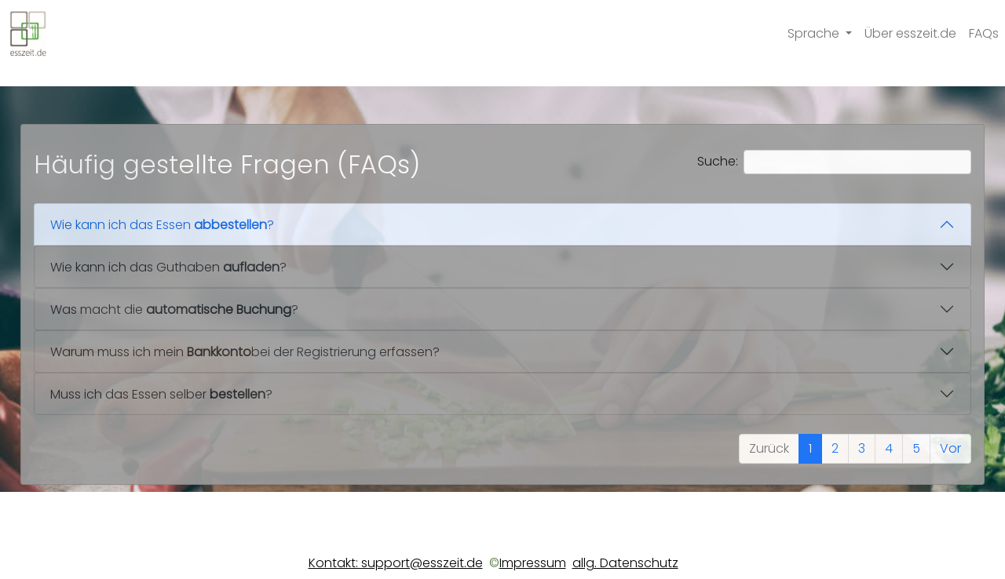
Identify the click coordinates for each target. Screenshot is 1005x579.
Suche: (834, 162)
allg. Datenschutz (625, 563)
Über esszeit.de (910, 33)
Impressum (532, 563)
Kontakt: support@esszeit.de (396, 563)
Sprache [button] (815, 33)
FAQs (984, 33)
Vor (950, 448)
